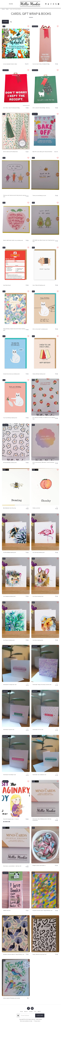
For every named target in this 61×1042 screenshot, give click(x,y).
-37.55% (37, 794)
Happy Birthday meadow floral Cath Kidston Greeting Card (13, 337)
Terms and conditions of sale (26, 1038)
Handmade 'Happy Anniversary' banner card (44, 697)
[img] (16, 43)
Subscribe (40, 1033)
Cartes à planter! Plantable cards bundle (14, 1015)
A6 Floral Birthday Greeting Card (12, 473)
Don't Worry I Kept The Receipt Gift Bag (14, 109)
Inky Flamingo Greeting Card (41, 564)
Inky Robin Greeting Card (40, 652)
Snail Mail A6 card (8, 292)
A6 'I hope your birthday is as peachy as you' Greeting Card (43, 428)
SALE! (4, 481)
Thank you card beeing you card (42, 201)
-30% (10, 658)
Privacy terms (37, 1038)
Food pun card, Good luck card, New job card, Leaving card (13, 202)
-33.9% (8, 481)
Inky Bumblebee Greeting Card (12, 564)
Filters (5, 21)
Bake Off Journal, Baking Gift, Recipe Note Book (43, 156)
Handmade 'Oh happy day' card (12, 696)
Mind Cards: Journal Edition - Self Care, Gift (14, 879)
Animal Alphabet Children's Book (12, 64)
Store (7, 9)
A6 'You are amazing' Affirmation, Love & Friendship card (43, 474)
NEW (4, 163)
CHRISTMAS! (35, 26)
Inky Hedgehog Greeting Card (11, 608)
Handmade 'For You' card (40, 742)
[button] (46, 4)
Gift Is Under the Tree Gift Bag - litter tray (43, 110)
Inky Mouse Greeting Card (40, 608)
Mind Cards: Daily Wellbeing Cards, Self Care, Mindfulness (44, 832)
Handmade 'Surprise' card (10, 742)
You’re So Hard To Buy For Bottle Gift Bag (43, 65)
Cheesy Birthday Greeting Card (41, 382)
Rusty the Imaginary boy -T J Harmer (13, 832)
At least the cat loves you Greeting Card (13, 383)
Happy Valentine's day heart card (42, 970)
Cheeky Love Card (38, 520)
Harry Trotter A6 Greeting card (41, 292)
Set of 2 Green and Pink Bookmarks (13, 155)
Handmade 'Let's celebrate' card (42, 787)
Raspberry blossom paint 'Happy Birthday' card (42, 925)
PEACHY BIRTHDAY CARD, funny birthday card (12, 247)
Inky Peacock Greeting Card (11, 652)
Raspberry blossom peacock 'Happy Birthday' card (13, 970)
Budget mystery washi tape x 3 (41, 878)
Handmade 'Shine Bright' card (11, 787)
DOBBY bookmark (8, 924)
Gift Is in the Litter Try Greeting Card (42, 336)
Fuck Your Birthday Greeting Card (12, 428)
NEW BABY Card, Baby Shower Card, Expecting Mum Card (43, 247)
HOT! (4, 26)
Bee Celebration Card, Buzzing (12, 520)
